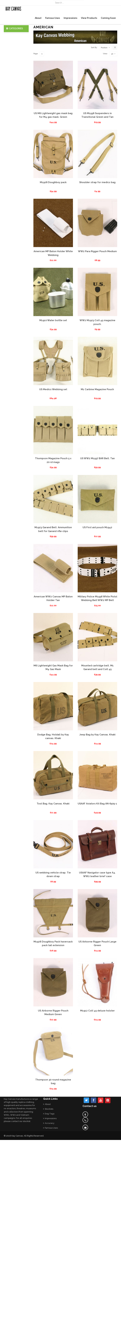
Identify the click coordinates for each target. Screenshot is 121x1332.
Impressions (51, 1118)
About (48, 1104)
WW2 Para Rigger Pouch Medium (97, 299)
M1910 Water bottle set (53, 369)
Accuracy (49, 1123)
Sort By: (94, 96)
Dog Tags (49, 1113)
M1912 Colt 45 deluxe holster (97, 1059)
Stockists (49, 1109)
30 (113, 102)
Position (104, 96)
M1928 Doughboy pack (53, 230)
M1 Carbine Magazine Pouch (97, 438)
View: (105, 102)
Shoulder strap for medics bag (97, 230)
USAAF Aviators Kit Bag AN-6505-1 (97, 852)
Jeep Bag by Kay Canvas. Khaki (97, 783)
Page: (35, 102)
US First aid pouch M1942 (97, 576)
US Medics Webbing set (53, 438)
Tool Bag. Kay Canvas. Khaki (53, 852)
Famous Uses (51, 1128)
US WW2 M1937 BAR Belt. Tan (97, 507)
